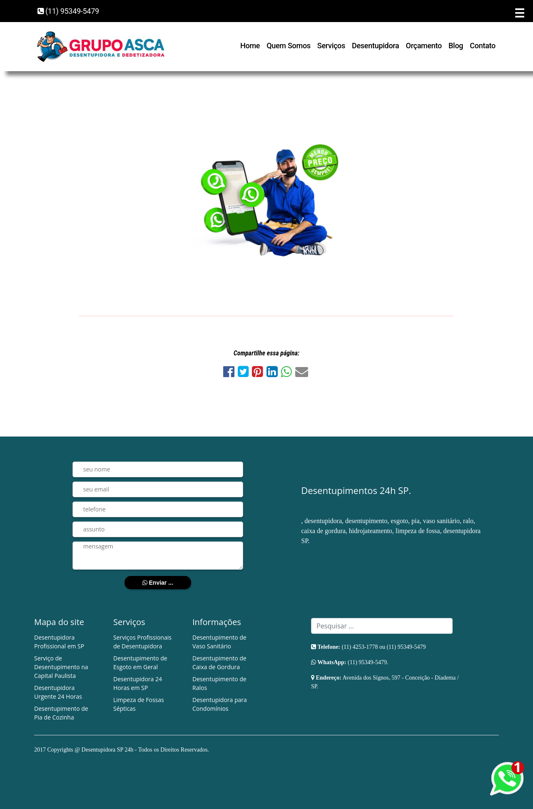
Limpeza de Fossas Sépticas (138, 704)
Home (250, 45)
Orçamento (424, 45)
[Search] (382, 626)
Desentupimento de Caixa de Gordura (219, 662)
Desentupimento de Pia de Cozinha (61, 713)
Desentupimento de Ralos (219, 683)
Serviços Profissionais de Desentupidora (142, 641)
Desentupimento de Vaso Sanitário (219, 641)
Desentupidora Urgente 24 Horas (58, 692)
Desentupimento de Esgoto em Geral (140, 662)
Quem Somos (288, 45)
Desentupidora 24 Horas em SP (137, 683)
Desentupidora (375, 45)
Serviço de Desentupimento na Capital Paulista (61, 667)
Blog (455, 45)
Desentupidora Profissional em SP (59, 641)
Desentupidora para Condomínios (219, 704)
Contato (483, 45)
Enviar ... (157, 582)
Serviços (331, 45)
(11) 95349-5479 (68, 11)
